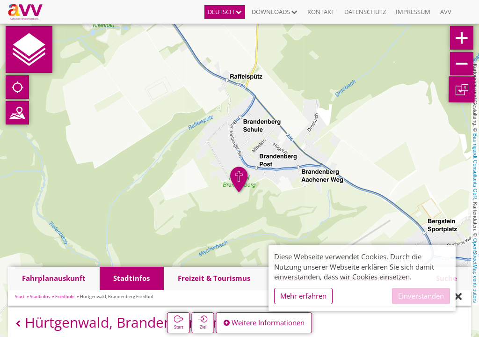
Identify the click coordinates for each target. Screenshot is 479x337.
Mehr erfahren (303, 295)
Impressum (413, 11)
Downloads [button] (275, 11)
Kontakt (320, 11)
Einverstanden (421, 295)
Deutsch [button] (225, 11)
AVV (445, 11)
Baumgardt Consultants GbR (475, 166)
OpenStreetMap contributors (475, 270)
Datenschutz (365, 11)
